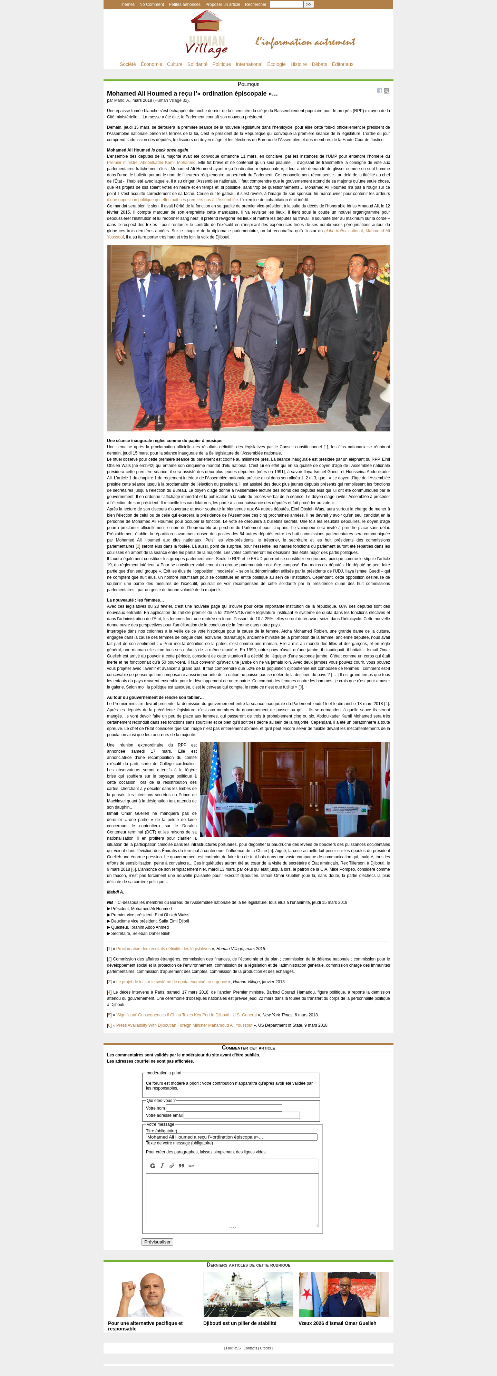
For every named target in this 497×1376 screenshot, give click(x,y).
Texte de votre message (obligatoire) (179, 1143)
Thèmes (127, 4)
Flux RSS (233, 1358)
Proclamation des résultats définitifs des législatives (163, 948)
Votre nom (155, 1108)
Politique (221, 64)
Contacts (250, 1358)
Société (128, 64)
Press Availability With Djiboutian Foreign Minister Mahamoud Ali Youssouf (184, 1025)
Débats (319, 64)
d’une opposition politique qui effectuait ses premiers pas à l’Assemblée (172, 199)
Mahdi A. (122, 100)
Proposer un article (222, 4)
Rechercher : (257, 4)
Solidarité (197, 64)
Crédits (265, 1358)
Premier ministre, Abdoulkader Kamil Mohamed (151, 162)
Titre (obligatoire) (161, 1131)
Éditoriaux (342, 64)
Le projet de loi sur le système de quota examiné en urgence (171, 981)
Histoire (299, 64)
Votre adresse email (164, 1115)
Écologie (276, 64)
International (249, 64)
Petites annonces (185, 4)
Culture (175, 64)
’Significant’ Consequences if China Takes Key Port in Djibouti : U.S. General (186, 1015)
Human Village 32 (171, 100)
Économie (151, 64)
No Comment (151, 4)
